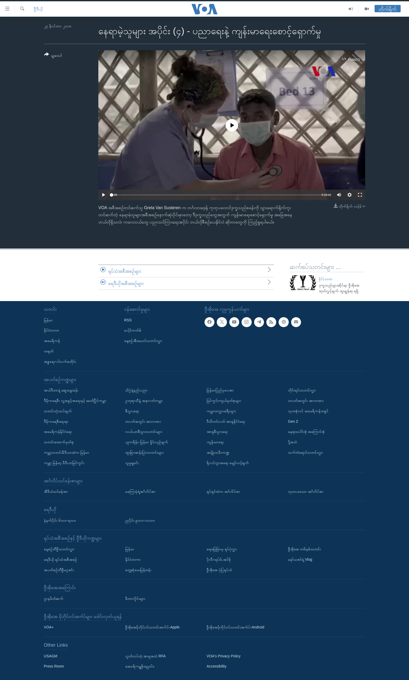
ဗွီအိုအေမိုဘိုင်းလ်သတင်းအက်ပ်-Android (235, 627)
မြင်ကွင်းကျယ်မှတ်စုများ (224, 400)
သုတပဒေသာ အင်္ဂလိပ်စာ (305, 491)
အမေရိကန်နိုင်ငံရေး (58, 431)
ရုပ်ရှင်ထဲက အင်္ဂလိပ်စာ (223, 491)
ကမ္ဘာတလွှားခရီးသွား (221, 411)
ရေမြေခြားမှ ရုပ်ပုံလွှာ (222, 549)
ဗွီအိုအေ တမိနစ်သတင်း (304, 549)
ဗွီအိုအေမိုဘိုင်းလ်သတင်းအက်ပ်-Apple (152, 627)
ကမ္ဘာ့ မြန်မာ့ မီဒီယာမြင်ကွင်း (64, 462)
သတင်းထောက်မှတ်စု (59, 442)
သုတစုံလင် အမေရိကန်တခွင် (308, 411)
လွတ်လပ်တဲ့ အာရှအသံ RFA (145, 656)
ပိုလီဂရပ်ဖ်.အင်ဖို (219, 559)
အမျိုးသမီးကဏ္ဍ (218, 452)
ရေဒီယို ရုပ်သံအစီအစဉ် (60, 559)
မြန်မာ (48, 320)
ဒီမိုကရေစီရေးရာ (56, 421)
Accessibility (216, 666)
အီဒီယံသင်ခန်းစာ (56, 491)
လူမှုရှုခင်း (132, 462)
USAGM (50, 656)
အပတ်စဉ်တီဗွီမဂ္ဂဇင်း (59, 569)
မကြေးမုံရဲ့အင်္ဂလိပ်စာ (140, 491)
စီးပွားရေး (132, 411)
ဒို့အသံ (292, 442)
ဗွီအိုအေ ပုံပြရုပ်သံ (219, 569)
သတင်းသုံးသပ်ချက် (58, 411)
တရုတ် (48, 351)
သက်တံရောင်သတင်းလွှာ (305, 452)
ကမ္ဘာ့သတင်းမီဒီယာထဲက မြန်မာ (66, 452)
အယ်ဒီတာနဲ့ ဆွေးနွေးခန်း (61, 390)
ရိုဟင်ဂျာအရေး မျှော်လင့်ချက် (228, 462)
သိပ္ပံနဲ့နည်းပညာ (136, 390)
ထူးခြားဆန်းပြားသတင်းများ (144, 452)
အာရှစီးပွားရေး (217, 431)
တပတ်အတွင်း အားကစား (143, 421)
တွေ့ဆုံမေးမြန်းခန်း (138, 569)
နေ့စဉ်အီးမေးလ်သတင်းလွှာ (143, 341)
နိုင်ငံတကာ (326, 279)
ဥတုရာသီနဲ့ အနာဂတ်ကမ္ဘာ (144, 400)
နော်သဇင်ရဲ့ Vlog (300, 559)
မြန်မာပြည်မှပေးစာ (220, 390)
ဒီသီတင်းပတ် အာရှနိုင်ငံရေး (226, 421)
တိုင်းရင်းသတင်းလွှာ (302, 390)
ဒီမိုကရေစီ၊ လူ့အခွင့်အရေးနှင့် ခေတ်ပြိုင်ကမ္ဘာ (75, 400)
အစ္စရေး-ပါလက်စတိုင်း (60, 361)
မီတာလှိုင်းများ (135, 598)
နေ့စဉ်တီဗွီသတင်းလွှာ (59, 549)
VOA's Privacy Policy (223, 656)
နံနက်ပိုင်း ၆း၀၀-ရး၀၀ (60, 520)
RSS (128, 320)
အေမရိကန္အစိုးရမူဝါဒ (139, 666)
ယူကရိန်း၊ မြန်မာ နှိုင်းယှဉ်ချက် (146, 442)
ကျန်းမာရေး (215, 442)
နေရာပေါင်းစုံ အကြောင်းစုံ (306, 431)
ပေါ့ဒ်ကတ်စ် (132, 330)
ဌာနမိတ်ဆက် (53, 598)
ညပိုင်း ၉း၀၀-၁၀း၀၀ (140, 520)
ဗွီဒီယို (38, 9)
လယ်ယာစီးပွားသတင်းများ (143, 431)
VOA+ (49, 627)
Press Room (54, 666)
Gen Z (293, 421)
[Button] (53, 55)
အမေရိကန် (52, 341)
